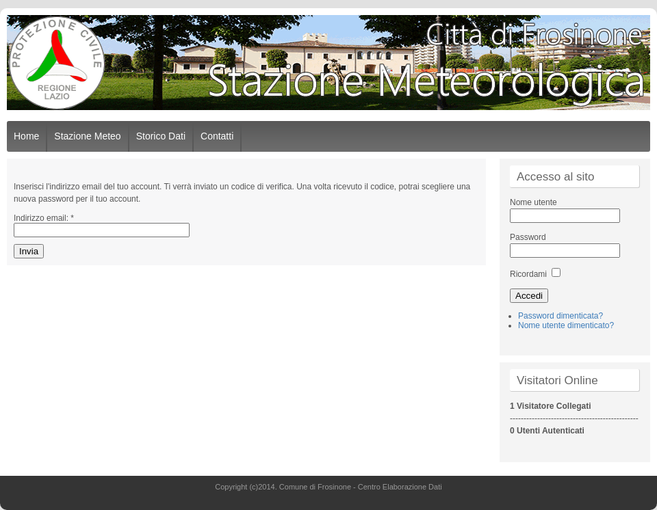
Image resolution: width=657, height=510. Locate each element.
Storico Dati (160, 136)
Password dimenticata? (560, 316)
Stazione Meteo (87, 136)
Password (528, 237)
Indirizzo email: (44, 218)
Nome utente (533, 202)
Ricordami (528, 274)
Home (26, 136)
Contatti (217, 136)
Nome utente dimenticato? (566, 325)
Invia (28, 251)
